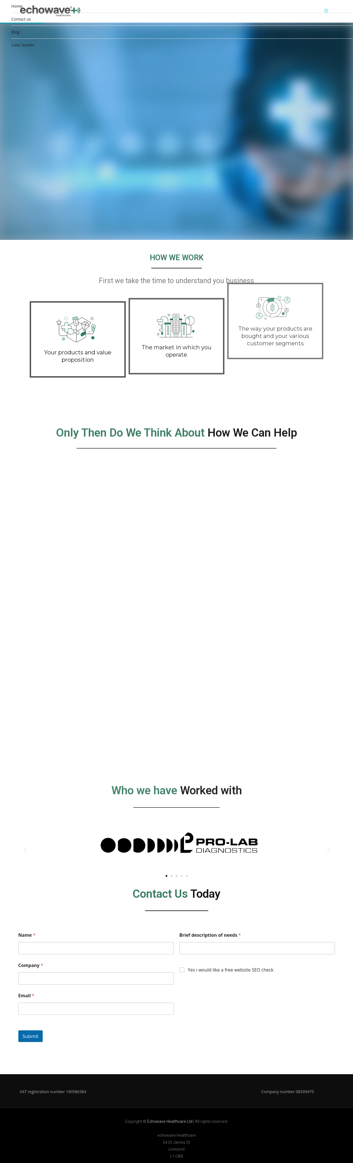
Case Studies (23, 45)
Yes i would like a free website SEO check (231, 970)
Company (30, 965)
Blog (15, 32)
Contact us (21, 19)
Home (17, 6)
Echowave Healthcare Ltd (169, 1121)
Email (26, 995)
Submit (30, 1036)
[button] (24, 849)
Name (27, 935)
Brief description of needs (210, 935)
